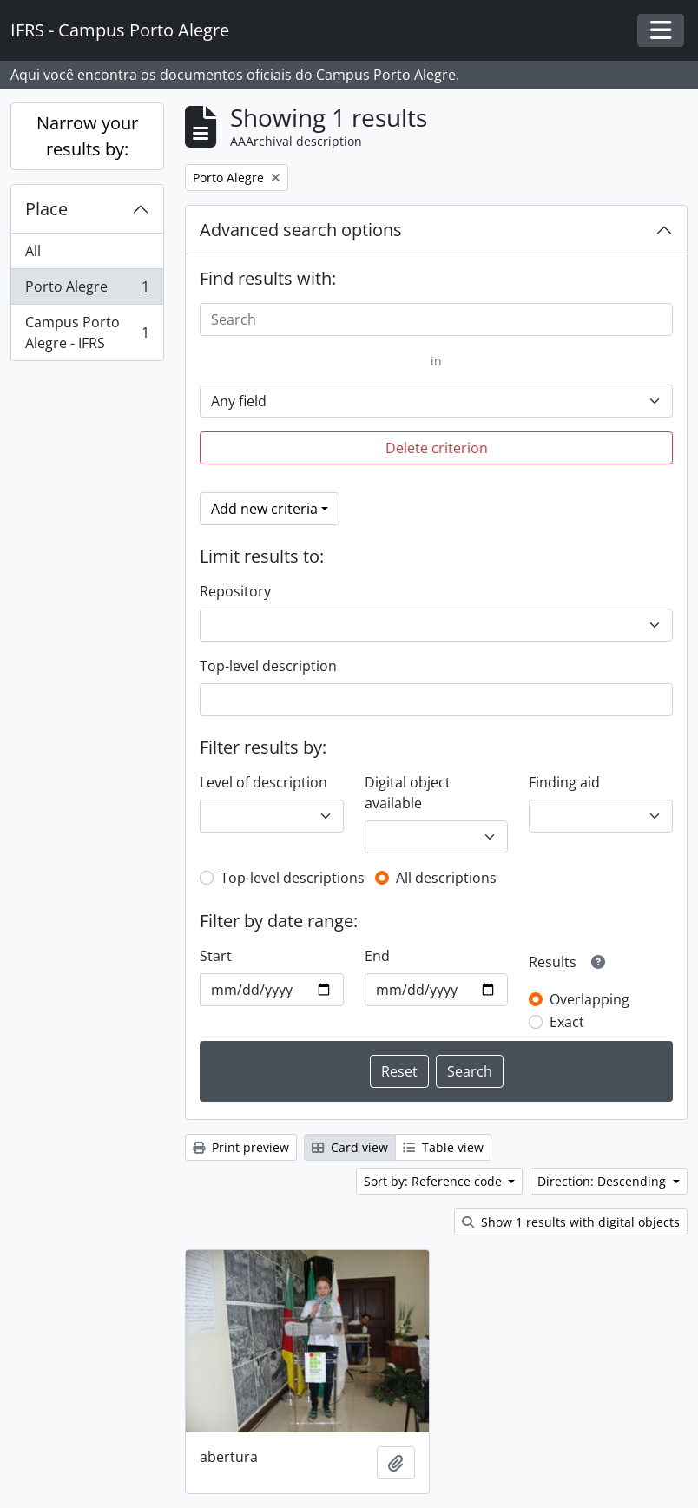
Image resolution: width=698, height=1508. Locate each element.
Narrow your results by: (87, 136)
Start (216, 955)
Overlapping (589, 999)
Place (46, 209)
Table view (443, 1147)
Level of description (263, 782)
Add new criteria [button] (264, 508)
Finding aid (564, 782)
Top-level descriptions (293, 877)
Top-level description (268, 665)
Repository (235, 591)
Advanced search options (301, 229)
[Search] (436, 319)
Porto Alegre (86, 290)
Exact (567, 1021)
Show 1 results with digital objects (571, 1222)
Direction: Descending (603, 1181)
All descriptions (446, 877)
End (377, 955)
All (33, 250)
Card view (350, 1147)
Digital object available (408, 793)
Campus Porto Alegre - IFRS (86, 332)
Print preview (241, 1147)
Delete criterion (436, 448)
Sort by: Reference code (434, 1181)
